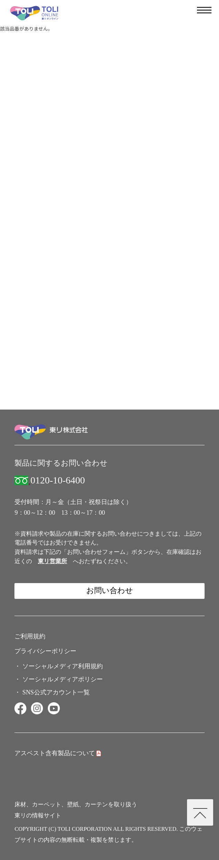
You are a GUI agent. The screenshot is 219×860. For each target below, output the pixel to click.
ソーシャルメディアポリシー (62, 679)
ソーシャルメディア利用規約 (62, 666)
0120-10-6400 (57, 480)
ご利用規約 (29, 636)
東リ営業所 (52, 561)
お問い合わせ (109, 591)
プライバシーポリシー (45, 651)
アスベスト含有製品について (54, 753)
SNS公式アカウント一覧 (56, 692)
